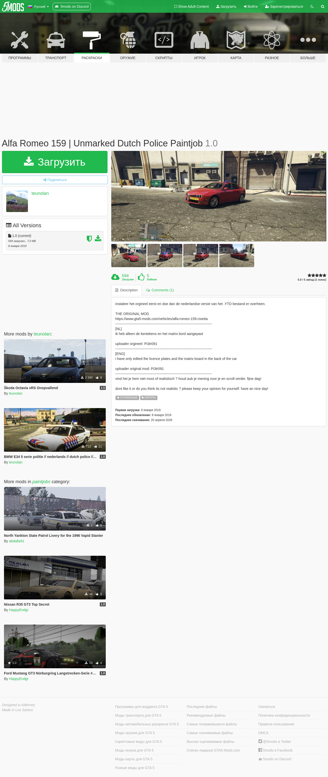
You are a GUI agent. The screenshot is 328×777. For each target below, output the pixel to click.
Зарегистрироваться (284, 6)
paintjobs (41, 481)
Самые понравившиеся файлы (212, 724)
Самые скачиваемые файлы (210, 733)
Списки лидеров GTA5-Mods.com (213, 750)
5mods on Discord (274, 759)
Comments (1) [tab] (160, 290)
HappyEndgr (18, 610)
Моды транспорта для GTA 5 (138, 715)
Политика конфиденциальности (284, 715)
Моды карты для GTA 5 (133, 759)
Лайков (152, 279)
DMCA (263, 733)
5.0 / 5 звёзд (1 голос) (312, 279)
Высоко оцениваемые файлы (210, 742)
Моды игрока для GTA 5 (134, 750)
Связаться (266, 707)
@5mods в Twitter (274, 741)
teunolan (40, 193)
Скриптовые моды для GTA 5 (138, 742)
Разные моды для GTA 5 (134, 768)
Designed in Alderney (18, 705)
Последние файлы (202, 707)
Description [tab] (126, 290)
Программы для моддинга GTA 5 (141, 707)
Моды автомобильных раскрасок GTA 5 (147, 724)
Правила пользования (276, 724)
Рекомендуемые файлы (206, 715)
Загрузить (226, 6)
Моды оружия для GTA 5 (135, 733)
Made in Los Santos (17, 710)
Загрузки (128, 279)
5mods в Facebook (275, 750)
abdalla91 (16, 541)
